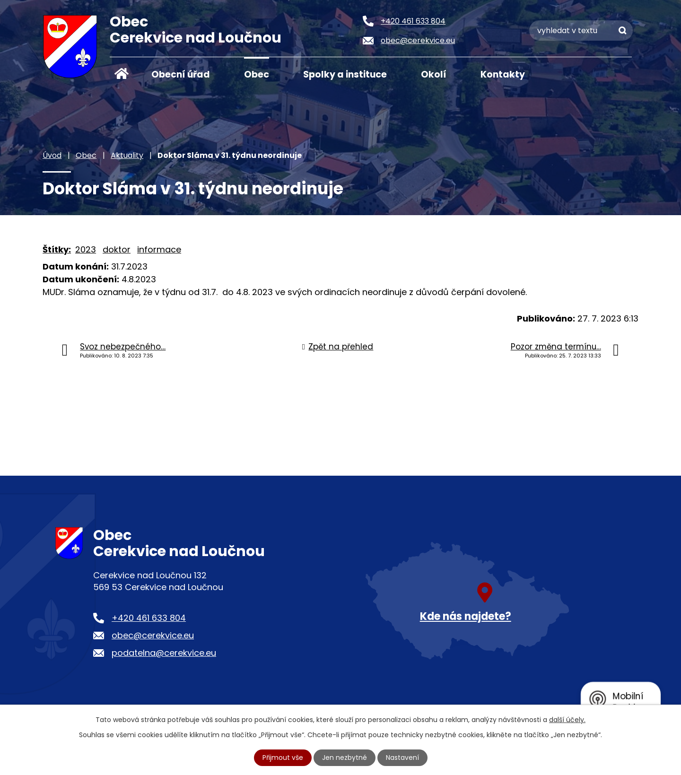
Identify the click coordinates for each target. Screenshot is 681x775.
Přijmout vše (282, 757)
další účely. (567, 719)
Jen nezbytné (344, 757)
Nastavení (402, 757)
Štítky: (57, 249)
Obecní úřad (180, 74)
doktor (117, 249)
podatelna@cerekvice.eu (164, 653)
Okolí (433, 74)
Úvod (121, 73)
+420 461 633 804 (149, 618)
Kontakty (502, 74)
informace (159, 249)
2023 (85, 249)
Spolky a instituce (345, 74)
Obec (256, 74)
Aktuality (127, 155)
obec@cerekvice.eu (153, 635)
